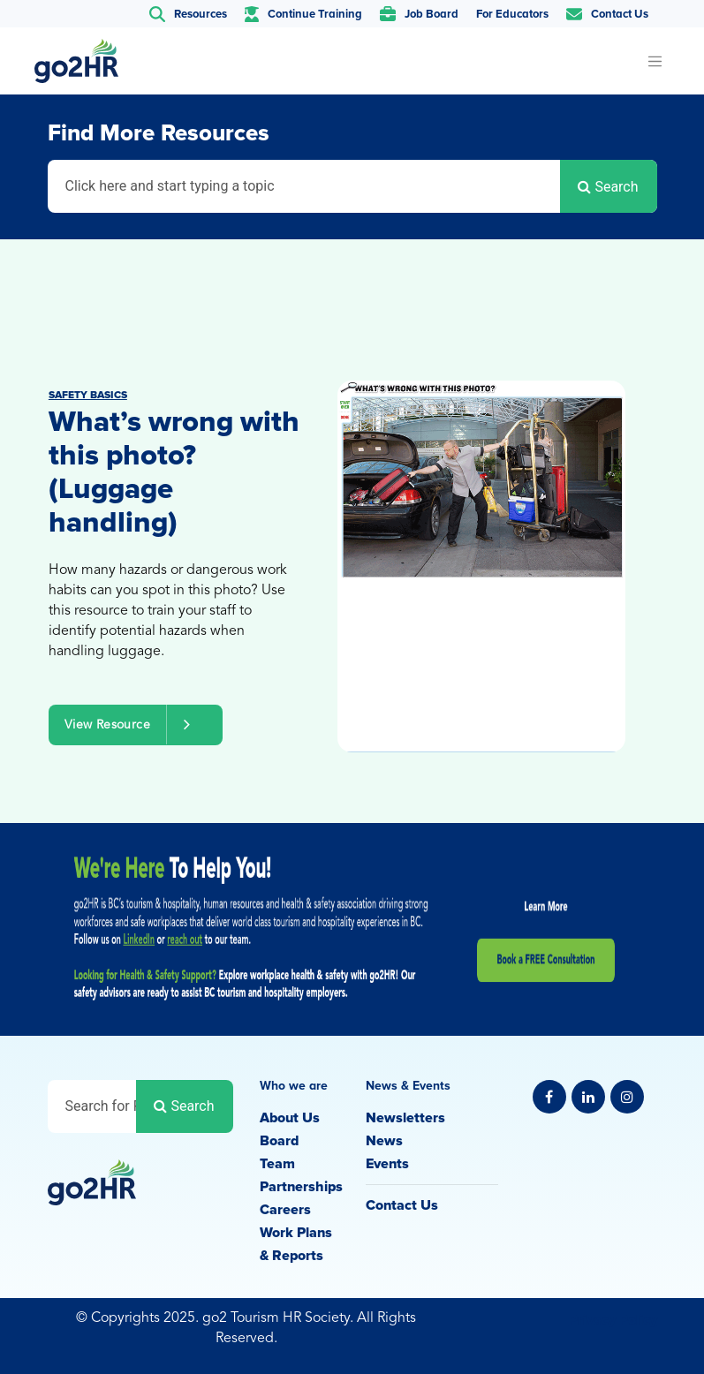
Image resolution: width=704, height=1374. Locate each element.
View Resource (135, 724)
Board (279, 1141)
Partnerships (301, 1187)
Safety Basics (88, 395)
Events (387, 1164)
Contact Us (402, 1205)
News (384, 1141)
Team (277, 1164)
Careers (285, 1210)
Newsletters (405, 1118)
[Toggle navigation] (655, 61)
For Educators (512, 14)
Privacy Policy (613, 1320)
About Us (290, 1118)
